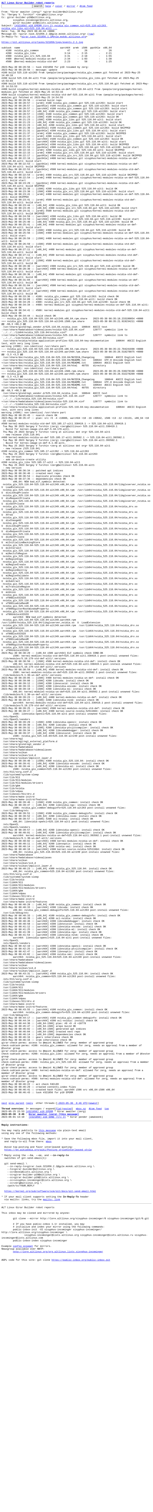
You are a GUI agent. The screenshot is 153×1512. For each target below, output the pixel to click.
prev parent (16, 1322)
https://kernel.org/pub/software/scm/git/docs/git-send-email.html (50, 1426)
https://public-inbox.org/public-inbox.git (81, 1508)
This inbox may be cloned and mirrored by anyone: (35, 1451)
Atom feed (91, 7)
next (4, 1322)
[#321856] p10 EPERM (39, 1331)
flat (58, 1328)
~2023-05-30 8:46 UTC (72, 1322)
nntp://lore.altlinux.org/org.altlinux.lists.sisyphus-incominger (58, 1498)
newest (93, 1322)
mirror (76, 7)
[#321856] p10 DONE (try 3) (47, 1338)
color (64, 7)
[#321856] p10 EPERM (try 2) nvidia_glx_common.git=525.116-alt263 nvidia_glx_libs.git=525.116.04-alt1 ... (54, 31)
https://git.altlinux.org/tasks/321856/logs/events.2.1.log (42, 49)
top (107, 1328)
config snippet (23, 1491)
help (54, 7)
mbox (49, 1366)
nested (67, 1328)
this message (47, 1353)
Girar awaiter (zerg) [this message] (54, 1335)
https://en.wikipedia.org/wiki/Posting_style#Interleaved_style (48, 1376)
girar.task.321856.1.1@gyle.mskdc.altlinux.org (53, 43)
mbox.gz (81, 1328)
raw (91, 39)
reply (29, 1322)
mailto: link (51, 1436)
